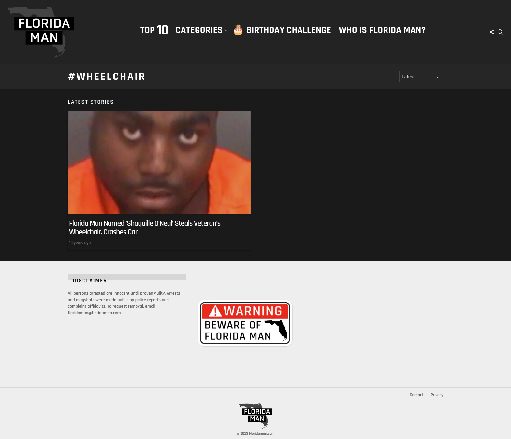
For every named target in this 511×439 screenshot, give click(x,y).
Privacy (437, 395)
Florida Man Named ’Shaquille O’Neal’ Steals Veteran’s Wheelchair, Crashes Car (144, 228)
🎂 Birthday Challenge (281, 30)
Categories (199, 37)
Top (154, 30)
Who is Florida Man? (382, 30)
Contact (416, 395)
